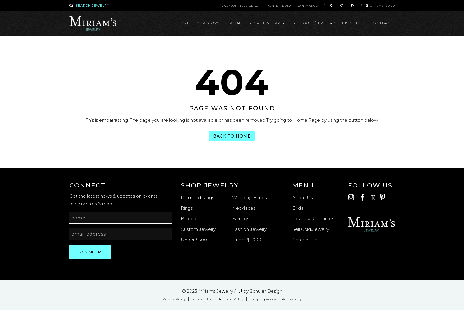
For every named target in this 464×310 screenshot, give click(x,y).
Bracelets (191, 218)
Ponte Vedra (279, 6)
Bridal (234, 23)
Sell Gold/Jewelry (314, 23)
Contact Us (304, 240)
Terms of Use (202, 299)
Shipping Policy (262, 299)
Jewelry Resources (313, 218)
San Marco (308, 6)
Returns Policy (231, 299)
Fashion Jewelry (249, 229)
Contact (382, 23)
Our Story (208, 23)
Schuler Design (266, 291)
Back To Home (232, 136)
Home (184, 23)
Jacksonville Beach (241, 6)
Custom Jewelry (198, 229)
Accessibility (292, 299)
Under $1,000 (246, 240)
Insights (354, 23)
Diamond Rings (197, 197)
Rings (187, 208)
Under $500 (194, 240)
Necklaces (243, 208)
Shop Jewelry (267, 23)
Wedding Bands (249, 197)
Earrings (240, 218)
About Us (302, 197)
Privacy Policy (174, 299)
